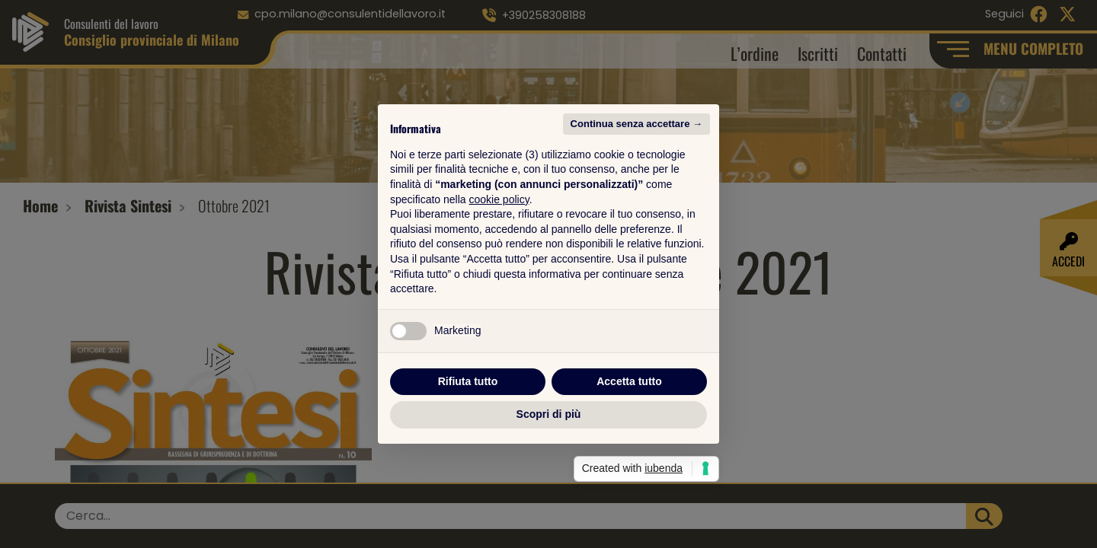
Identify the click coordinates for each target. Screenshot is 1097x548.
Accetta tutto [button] (629, 381)
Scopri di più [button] (549, 414)
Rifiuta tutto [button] (468, 381)
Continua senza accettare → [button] (636, 123)
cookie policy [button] (499, 199)
